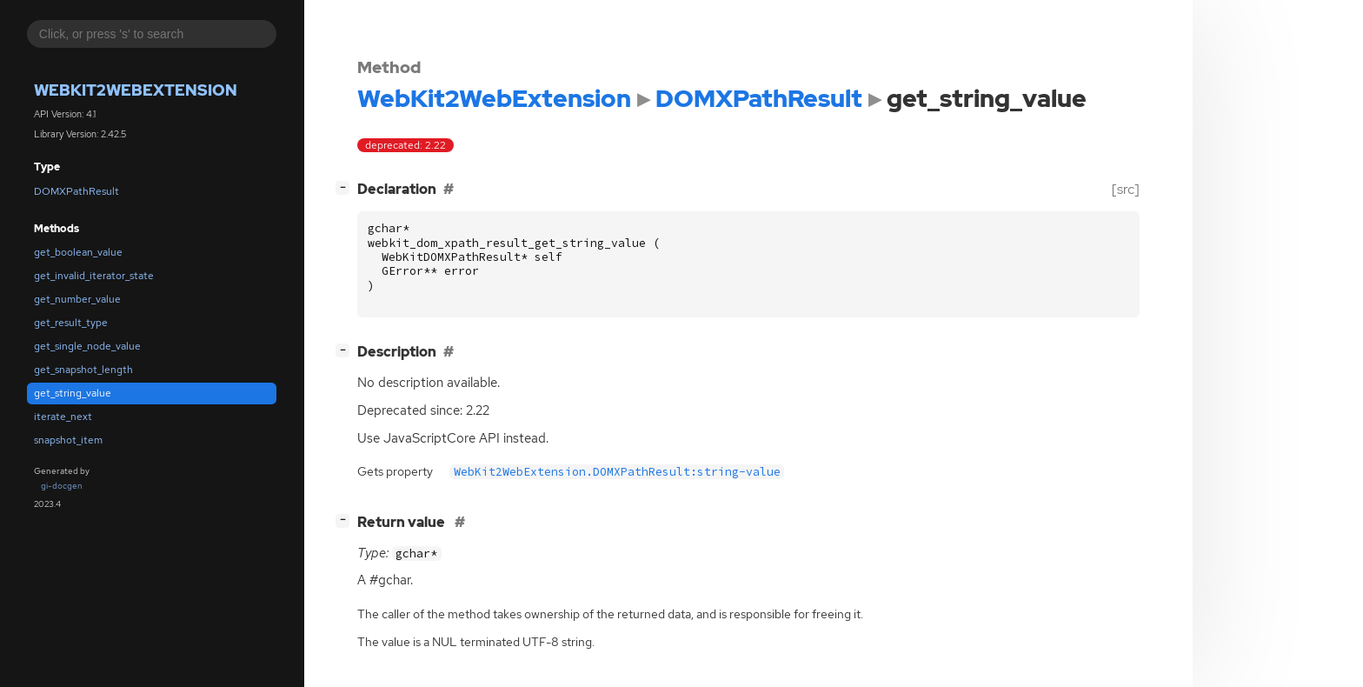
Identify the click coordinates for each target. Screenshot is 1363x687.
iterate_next (63, 417)
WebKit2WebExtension (135, 90)
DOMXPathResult (76, 191)
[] (346, 187)
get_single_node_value (87, 346)
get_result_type (71, 323)
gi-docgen (62, 485)
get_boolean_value (78, 252)
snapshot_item (68, 440)
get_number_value (77, 299)
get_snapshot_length (83, 370)
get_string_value (72, 393)
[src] (1126, 189)
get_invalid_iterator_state (94, 276)
